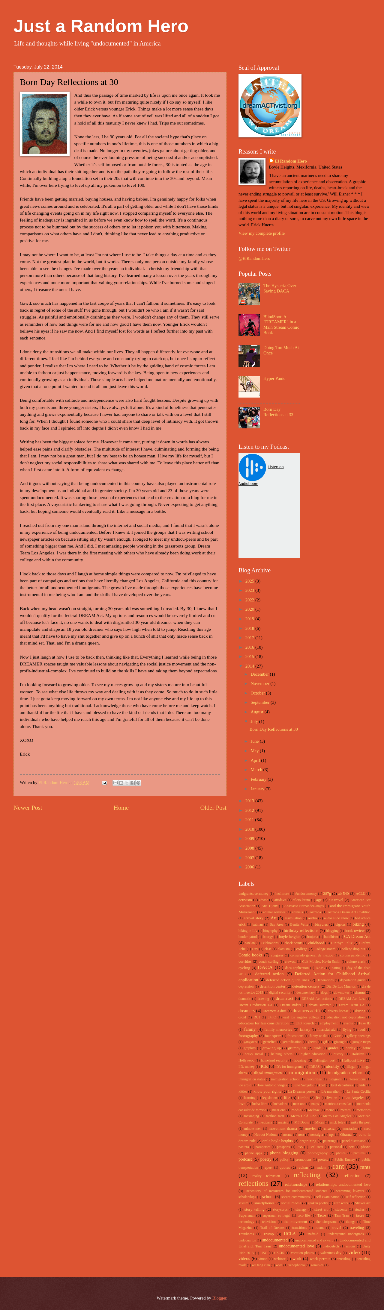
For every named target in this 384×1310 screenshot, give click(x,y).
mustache (350, 1129)
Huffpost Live (353, 1060)
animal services (274, 912)
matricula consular (338, 1104)
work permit (320, 1258)
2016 (250, 647)
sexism (243, 1203)
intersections (356, 1079)
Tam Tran (341, 1215)
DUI (257, 1017)
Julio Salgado (303, 1085)
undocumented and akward (314, 1240)
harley (351, 1048)
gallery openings (358, 1036)
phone (365, 1146)
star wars (341, 1203)
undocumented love (296, 1246)
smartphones (264, 1203)
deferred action (269, 973)
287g (327, 893)
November (260, 683)
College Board (325, 949)
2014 (250, 666)
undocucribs (247, 1240)
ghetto (312, 1042)
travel (336, 1227)
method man (275, 1116)
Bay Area (277, 925)
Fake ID (364, 1023)
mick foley (337, 1122)
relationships (296, 1184)
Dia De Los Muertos (341, 986)
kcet (322, 1085)
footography (248, 1035)
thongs (350, 1222)
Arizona (315, 912)
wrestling (344, 1259)
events (348, 1023)
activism (245, 899)
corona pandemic (352, 955)
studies (359, 1210)
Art (274, 917)
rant (338, 1166)
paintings (329, 1141)
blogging (332, 931)
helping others (281, 1054)
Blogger (219, 1298)
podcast (245, 1159)
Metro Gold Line (303, 1116)
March (256, 769)
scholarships (247, 1197)
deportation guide (352, 980)
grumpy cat (297, 1048)
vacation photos (302, 1253)
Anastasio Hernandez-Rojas (304, 906)
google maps (361, 1042)
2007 (250, 857)
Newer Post (28, 807)
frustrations (295, 1036)
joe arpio (244, 1085)
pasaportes (262, 1147)
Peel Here (316, 1147)
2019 (250, 618)
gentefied (269, 1042)
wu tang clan (261, 1265)
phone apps (253, 1153)
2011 (250, 819)
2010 (250, 829)
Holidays (358, 1054)
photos (341, 1153)
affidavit (280, 900)
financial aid (326, 1030)
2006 (250, 867)
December (260, 674)
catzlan (250, 943)
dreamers (246, 1010)
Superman (246, 1215)
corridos (244, 961)
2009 (250, 838)
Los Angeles (354, 1097)
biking (358, 924)
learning (250, 1098)
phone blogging (284, 1152)
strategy (301, 1210)
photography (318, 1153)
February (259, 779)
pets (351, 1147)
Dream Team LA (351, 1005)
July (254, 721)
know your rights (267, 1091)
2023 (250, 590)
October (258, 693)
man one (299, 1104)
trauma (320, 1228)
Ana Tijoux (270, 906)
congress (277, 955)
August (257, 711)
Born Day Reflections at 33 (278, 412)
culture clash (356, 962)
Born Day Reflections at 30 (274, 729)
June (255, 741)
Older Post (213, 807)
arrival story (253, 918)
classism (284, 949)
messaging (251, 1116)
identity (332, 1066)
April (255, 760)
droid (242, 1017)
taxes (360, 1215)
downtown (341, 992)
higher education (313, 1054)
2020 (250, 609)
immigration (302, 1072)
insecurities (313, 1079)
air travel (336, 899)
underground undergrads (346, 1234)
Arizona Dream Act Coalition (349, 912)
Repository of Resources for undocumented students (286, 1191)
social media (291, 1203)
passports (283, 1147)
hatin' (366, 1048)
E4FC (272, 1017)
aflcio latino (301, 900)
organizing (307, 1140)
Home (121, 807)
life (287, 1097)
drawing (263, 999)
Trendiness (246, 1234)
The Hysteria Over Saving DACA (279, 288)
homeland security (274, 1060)
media (296, 1110)
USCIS (279, 1253)
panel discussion (353, 1141)
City (255, 949)
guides (333, 1048)
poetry (266, 1159)
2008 (250, 848)
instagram (334, 1079)
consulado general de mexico (311, 955)
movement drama (283, 1128)
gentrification (292, 1042)
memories (363, 1110)
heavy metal (254, 1054)
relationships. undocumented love (343, 1184)
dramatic (244, 999)
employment (329, 1023)
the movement (295, 1221)
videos (244, 1258)
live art (332, 1098)
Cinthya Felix (342, 943)
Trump (268, 1234)
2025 (250, 581)
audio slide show (336, 918)
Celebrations (269, 943)
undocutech (331, 1246)
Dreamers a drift (274, 1011)
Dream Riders (290, 1005)
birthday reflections (301, 930)
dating (336, 968)
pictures (358, 1153)
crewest (290, 962)
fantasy (305, 1030)
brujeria (312, 937)
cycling (244, 967)
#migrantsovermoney (253, 894)
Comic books (250, 955)
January (257, 788)
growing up (271, 1048)
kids (362, 1085)
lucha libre (259, 1104)
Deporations (325, 980)
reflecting (306, 1175)
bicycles (321, 924)
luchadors (280, 1104)
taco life (304, 1215)
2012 (250, 810)
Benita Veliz (299, 925)
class (267, 949)
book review (354, 930)
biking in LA (247, 931)
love (241, 1103)
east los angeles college (301, 1017)
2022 (250, 600)
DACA (265, 967)
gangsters (250, 1042)
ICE (264, 1066)
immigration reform (346, 1072)
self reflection (355, 1197)
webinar (280, 1259)
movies (310, 1128)
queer (269, 1168)
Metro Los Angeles (337, 1116)
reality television (266, 1176)
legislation (269, 1098)
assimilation (293, 918)
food (361, 1030)
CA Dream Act (357, 936)
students (341, 1210)
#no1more (282, 894)
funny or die (318, 1036)
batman (257, 925)
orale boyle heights (277, 1140)
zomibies (317, 1265)
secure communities (295, 1197)
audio (312, 918)
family (250, 1029)
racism (302, 1167)
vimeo (262, 1259)
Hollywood (246, 1060)
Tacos (321, 1215)
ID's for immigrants (289, 1067)
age (319, 899)
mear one (279, 1110)
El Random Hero (291, 161)
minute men (253, 1129)
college (302, 949)
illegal (351, 1067)
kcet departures (342, 1085)
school (268, 1196)
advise (263, 900)
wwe (279, 1265)
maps (315, 1104)
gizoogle (340, 1042)
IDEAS (314, 1067)
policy (284, 1160)
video (354, 1252)
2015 (250, 656)
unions (350, 1246)
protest (323, 1160)
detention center (272, 986)
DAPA (320, 968)
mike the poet (360, 1122)
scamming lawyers (350, 1191)
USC (263, 1253)
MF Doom (301, 1122)
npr (331, 1135)
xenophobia (296, 1265)
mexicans (265, 1122)
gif (325, 1041)
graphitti (250, 1048)
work (296, 1258)
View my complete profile (261, 233)
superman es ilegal (276, 1215)
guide (317, 1048)
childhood (316, 943)
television (269, 1222)
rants (365, 1167)
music (329, 1128)
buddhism (331, 937)
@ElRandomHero (254, 258)
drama (360, 992)
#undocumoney (306, 894)
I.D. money (246, 1067)
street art (321, 1210)
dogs (324, 992)
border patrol (247, 937)
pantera (243, 1147)
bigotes (340, 925)
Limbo (303, 1097)
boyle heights (289, 936)
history (339, 1054)
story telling (254, 1209)
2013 (250, 800)
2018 (250, 628)
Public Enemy (344, 1160)
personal (336, 1147)
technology (246, 1222)
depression (246, 986)
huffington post (324, 1060)
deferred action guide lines (287, 980)
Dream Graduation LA (255, 1005)
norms (287, 1135)
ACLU (360, 894)
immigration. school (285, 1079)
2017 (250, 637)
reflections (253, 1183)
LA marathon (330, 1092)
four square (273, 1036)
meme (330, 1110)
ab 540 (343, 893)
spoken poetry (318, 1203)
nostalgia (316, 1135)
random (321, 1168)
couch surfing (268, 962)
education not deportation (345, 1017)
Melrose (314, 1110)
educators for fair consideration (263, 1023)
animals (297, 912)
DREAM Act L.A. (351, 999)
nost (301, 1135)
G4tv (337, 1036)
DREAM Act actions (317, 999)
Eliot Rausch (305, 1023)
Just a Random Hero (101, 26)
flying (347, 1030)
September (260, 702)
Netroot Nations (265, 1135)
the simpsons (326, 1221)
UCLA (290, 1233)
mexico (283, 1122)
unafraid (312, 1234)
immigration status (251, 1079)
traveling (357, 1227)
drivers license (338, 1011)
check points (293, 943)
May (255, 750)
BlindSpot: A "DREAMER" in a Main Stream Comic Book (281, 324)
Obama (346, 1134)
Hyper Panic (274, 378)
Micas (319, 1122)
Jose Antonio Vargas (272, 1085)
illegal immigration (268, 1073)
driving (360, 1011)
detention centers (306, 986)
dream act (284, 998)
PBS (299, 1147)
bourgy (268, 937)
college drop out (353, 949)
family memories (278, 1029)
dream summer (320, 1005)
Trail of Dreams (272, 1228)
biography (270, 931)
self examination (328, 1197)
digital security (279, 992)
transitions (299, 1228)
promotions (303, 1160)
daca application (297, 968)
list (318, 1098)
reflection (352, 1175)
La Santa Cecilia (358, 1092)
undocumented (275, 1240)
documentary (305, 992)
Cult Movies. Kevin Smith (321, 962)
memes (345, 1110)
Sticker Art (363, 1203)
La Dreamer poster (301, 1092)
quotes (285, 1167)
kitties (242, 1092)
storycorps (280, 1210)
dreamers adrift (306, 1010)
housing (300, 1060)
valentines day (330, 1253)
